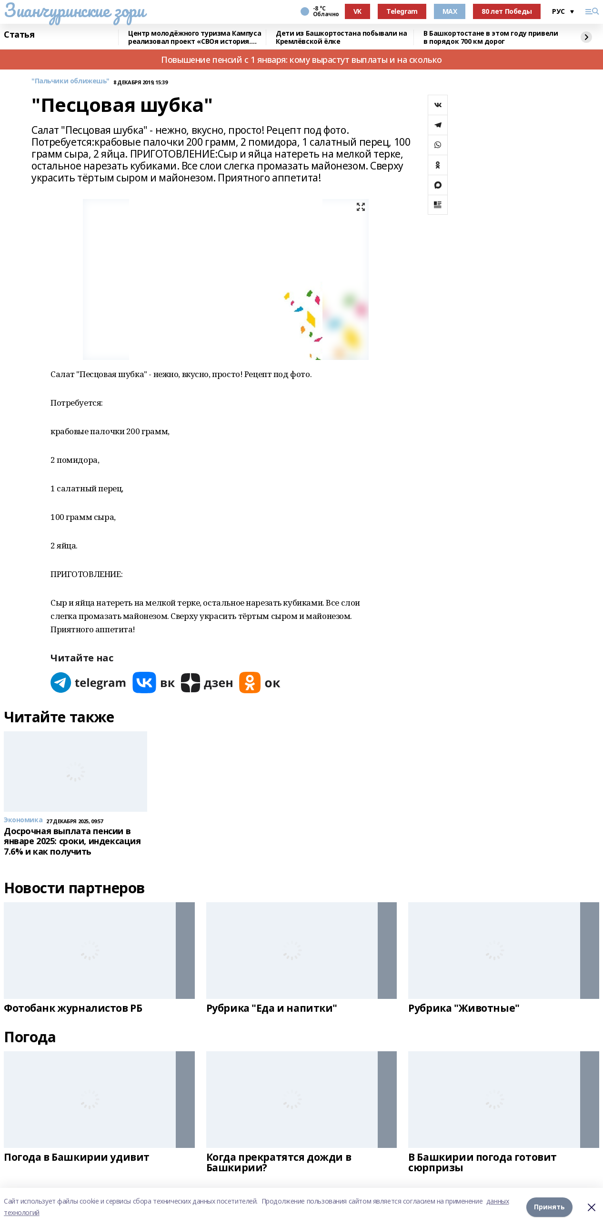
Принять (549, 1206)
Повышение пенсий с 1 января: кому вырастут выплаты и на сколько (301, 59)
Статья (19, 35)
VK (357, 11)
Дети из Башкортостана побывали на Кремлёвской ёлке (341, 37)
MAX (449, 11)
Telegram (402, 11)
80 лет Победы (507, 11)
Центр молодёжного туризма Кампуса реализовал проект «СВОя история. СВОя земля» (194, 37)
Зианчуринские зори (74, 10)
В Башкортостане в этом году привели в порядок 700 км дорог (490, 37)
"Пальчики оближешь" (70, 81)
